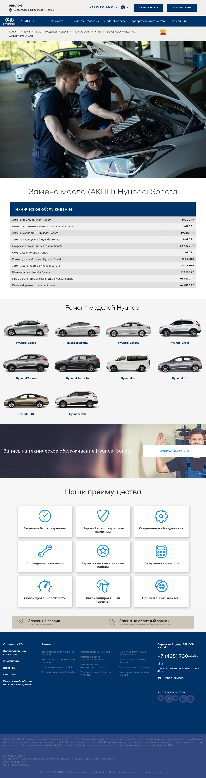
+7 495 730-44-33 (102, 7)
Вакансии (28, 32)
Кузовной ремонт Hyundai (57, 667)
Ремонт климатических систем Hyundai (132, 653)
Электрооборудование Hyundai (132, 661)
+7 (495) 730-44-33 (177, 660)
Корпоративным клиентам (147, 21)
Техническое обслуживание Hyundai (58, 653)
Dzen (169, 698)
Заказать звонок (149, 8)
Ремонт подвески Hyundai (95, 652)
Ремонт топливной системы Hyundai (96, 673)
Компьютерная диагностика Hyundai (58, 661)
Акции (43, 32)
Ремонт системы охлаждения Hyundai (92, 665)
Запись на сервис (181, 8)
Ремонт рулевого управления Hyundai (92, 658)
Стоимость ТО (59, 21)
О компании (177, 21)
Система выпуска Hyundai (134, 667)
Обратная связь (170, 678)
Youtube (175, 698)
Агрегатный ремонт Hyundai (58, 672)
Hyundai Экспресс (113, 21)
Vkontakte (160, 698)
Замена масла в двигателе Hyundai (134, 673)
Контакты (11, 32)
